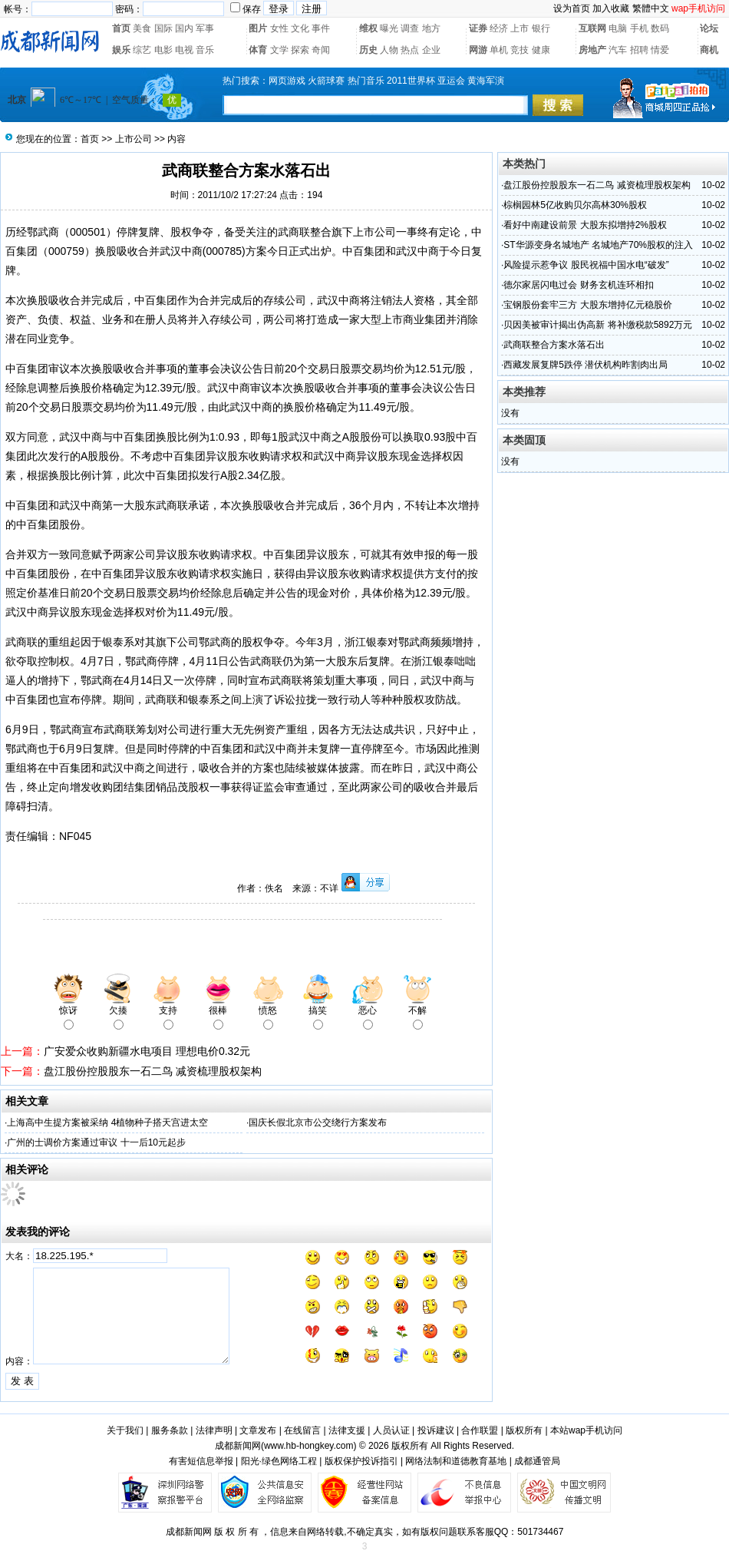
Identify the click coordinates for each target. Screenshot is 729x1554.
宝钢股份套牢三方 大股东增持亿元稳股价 (587, 304)
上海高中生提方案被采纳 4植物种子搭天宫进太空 (107, 1122)
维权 (368, 28)
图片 (258, 28)
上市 (519, 28)
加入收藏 (610, 8)
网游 (478, 50)
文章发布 (257, 1430)
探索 (300, 50)
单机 (499, 50)
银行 (541, 28)
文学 (279, 50)
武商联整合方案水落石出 (554, 344)
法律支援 (346, 1430)
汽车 (618, 50)
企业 (431, 50)
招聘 (639, 50)
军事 (205, 28)
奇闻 (321, 50)
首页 (121, 28)
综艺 (142, 50)
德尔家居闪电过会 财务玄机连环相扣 (578, 284)
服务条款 (169, 1430)
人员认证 (391, 1430)
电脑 (618, 28)
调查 (410, 28)
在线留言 (302, 1430)
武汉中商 (181, 251)
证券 (478, 28)
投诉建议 (435, 1430)
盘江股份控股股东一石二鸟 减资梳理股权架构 (153, 1071)
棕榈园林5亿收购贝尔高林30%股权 (575, 205)
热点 (410, 50)
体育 (258, 50)
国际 (163, 28)
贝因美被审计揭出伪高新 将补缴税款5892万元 (597, 324)
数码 (660, 28)
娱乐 (121, 50)
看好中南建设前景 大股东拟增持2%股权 (585, 225)
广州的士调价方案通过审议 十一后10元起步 (96, 1142)
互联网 (592, 28)
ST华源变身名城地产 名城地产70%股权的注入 (598, 245)
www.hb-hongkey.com (309, 1445)
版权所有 (524, 1430)
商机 (709, 50)
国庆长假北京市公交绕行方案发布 (318, 1122)
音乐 (205, 50)
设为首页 (571, 8)
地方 (431, 28)
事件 (321, 28)
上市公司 (133, 139)
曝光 (389, 28)
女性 (279, 28)
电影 (163, 50)
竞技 (519, 50)
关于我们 (125, 1430)
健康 (541, 50)
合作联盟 (479, 1430)
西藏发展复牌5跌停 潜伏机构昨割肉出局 (585, 364)
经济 (499, 28)
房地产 (592, 50)
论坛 (709, 28)
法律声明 (214, 1430)
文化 (300, 28)
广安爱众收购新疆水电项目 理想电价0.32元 (147, 1051)
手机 (639, 28)
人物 (389, 50)
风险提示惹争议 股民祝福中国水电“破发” (585, 265)
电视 (184, 50)
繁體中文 (650, 8)
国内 (184, 28)
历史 (368, 50)
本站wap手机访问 (586, 1430)
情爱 (660, 50)
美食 (142, 28)
